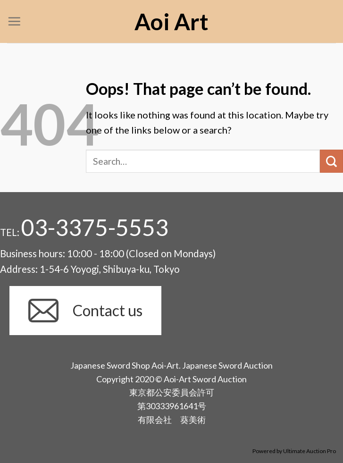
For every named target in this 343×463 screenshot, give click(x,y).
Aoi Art (171, 21)
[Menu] (14, 21)
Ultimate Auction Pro (309, 451)
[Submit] (331, 161)
